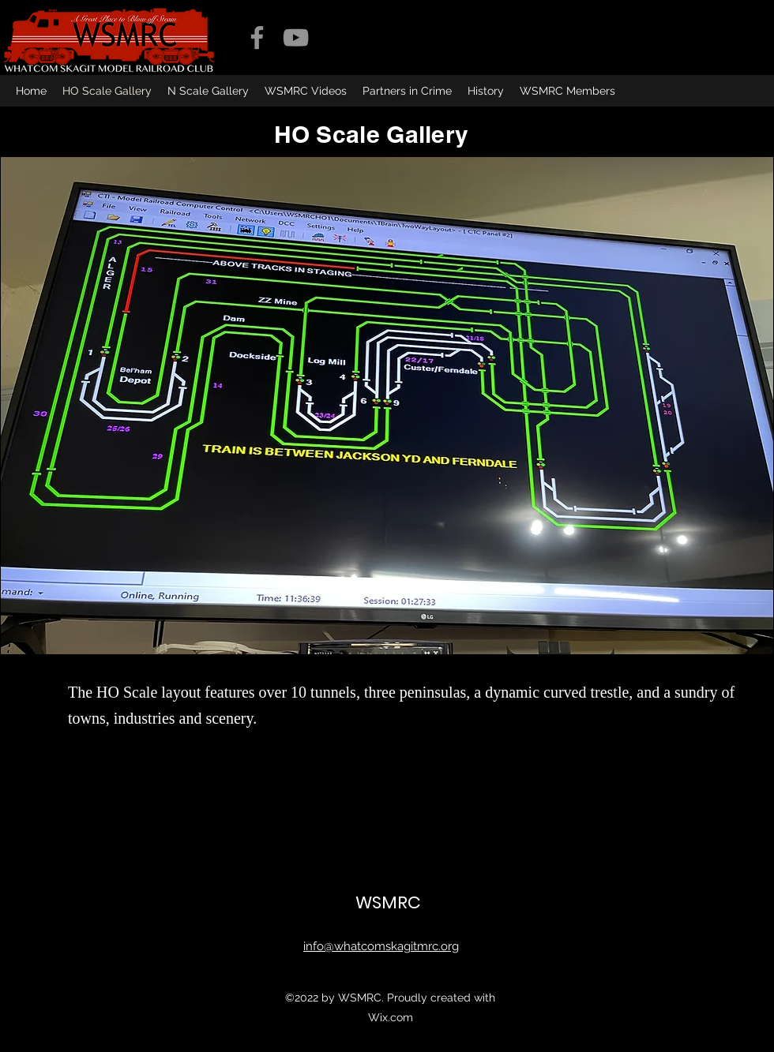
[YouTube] (295, 37)
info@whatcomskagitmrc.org (381, 946)
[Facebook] (257, 37)
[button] (387, 405)
